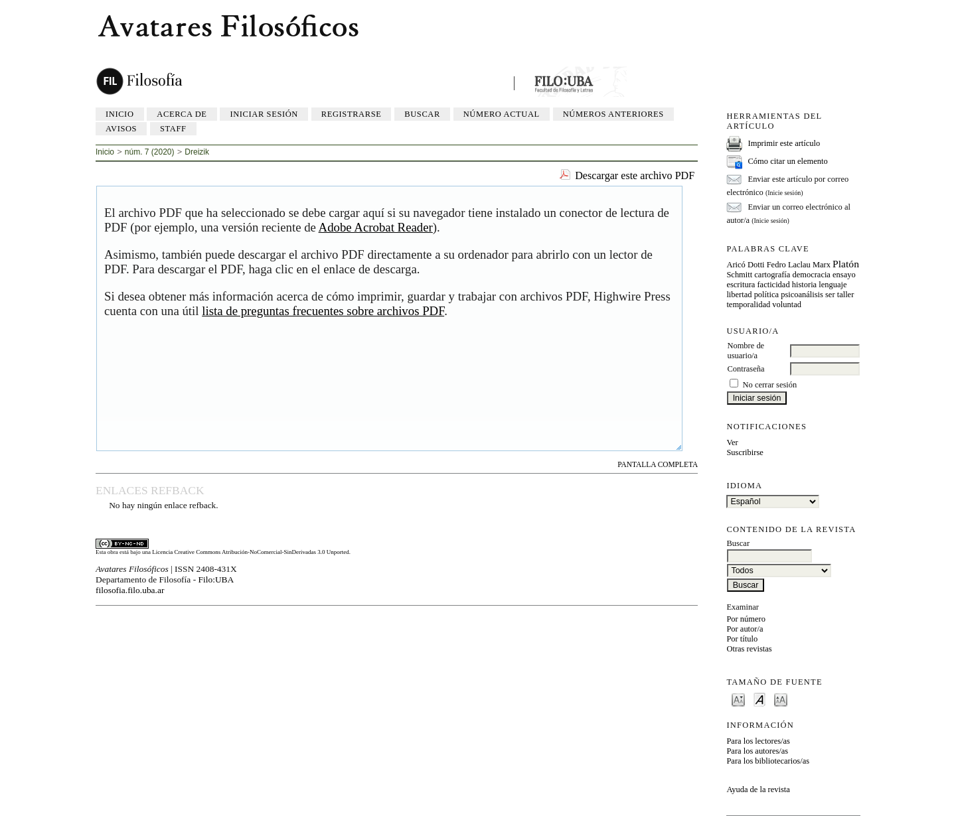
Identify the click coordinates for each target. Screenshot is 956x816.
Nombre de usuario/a (745, 350)
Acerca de (181, 114)
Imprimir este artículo (784, 143)
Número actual (501, 114)
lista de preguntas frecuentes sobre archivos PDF (323, 311)
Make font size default (759, 699)
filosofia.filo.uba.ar (130, 590)
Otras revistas (748, 648)
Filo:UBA (216, 579)
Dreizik (197, 152)
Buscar (422, 114)
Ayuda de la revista (757, 789)
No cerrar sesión (770, 384)
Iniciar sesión (264, 114)
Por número (745, 619)
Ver (732, 442)
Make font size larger (780, 699)
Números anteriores (613, 114)
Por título (741, 639)
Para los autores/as (757, 751)
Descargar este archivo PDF (634, 175)
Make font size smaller (738, 699)
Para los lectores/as (758, 741)
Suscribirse (744, 452)
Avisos (121, 128)
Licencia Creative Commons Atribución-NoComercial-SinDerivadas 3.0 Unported (250, 552)
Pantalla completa (657, 464)
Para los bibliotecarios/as (767, 761)
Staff (173, 128)
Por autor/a (744, 629)
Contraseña (745, 369)
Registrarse (351, 114)
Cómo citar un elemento (788, 161)
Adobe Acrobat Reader (376, 227)
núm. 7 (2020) (150, 152)
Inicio (120, 114)
